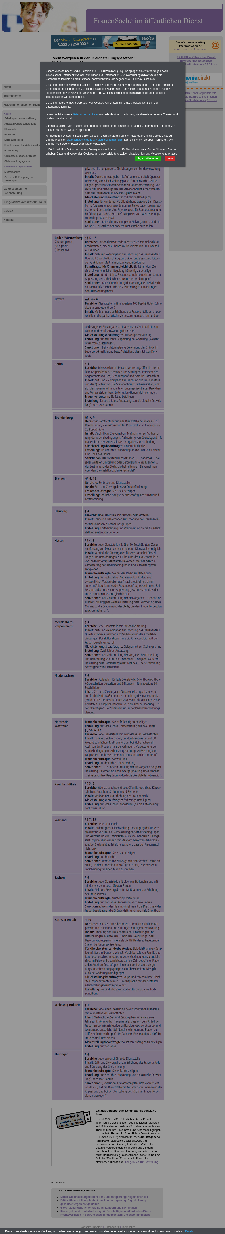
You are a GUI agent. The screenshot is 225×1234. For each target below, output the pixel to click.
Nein (170, 158)
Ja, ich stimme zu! (148, 158)
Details (189, 1231)
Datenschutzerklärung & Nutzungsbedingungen (94, 139)
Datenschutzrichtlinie (85, 114)
